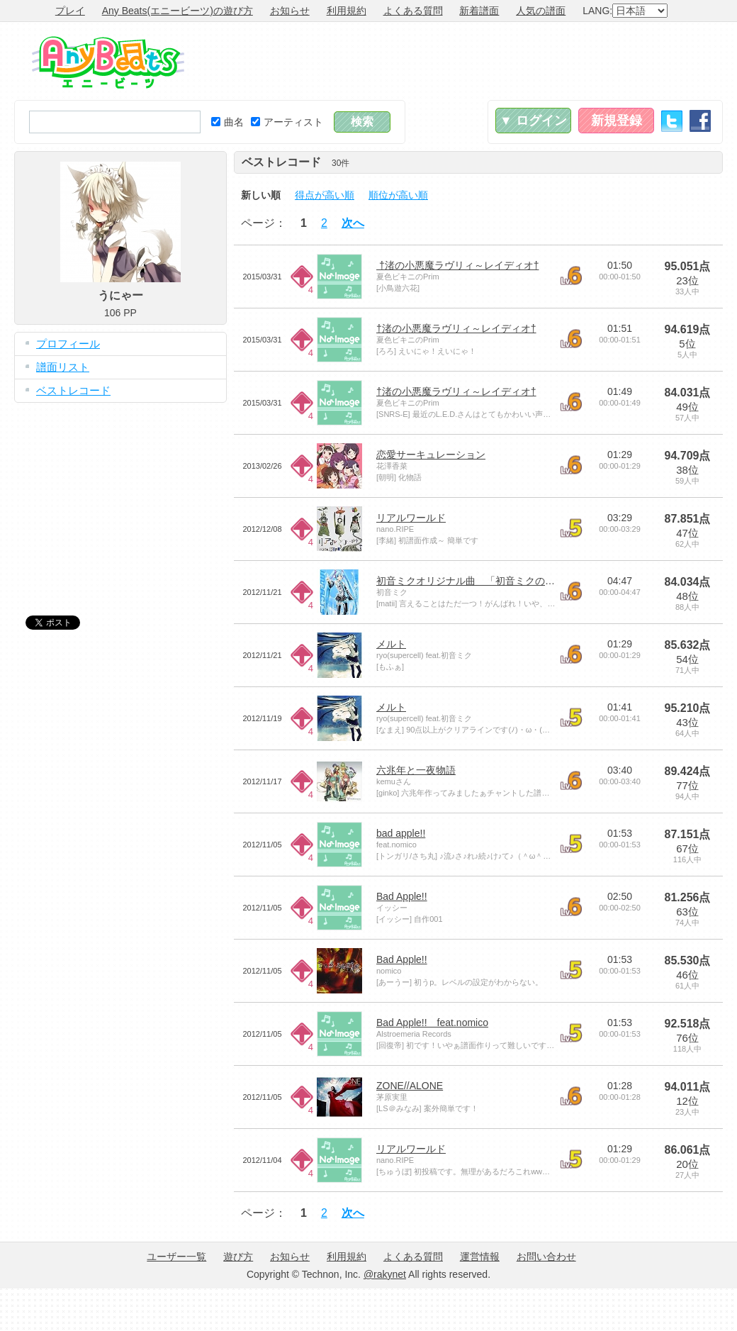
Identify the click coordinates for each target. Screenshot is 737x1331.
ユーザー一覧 (176, 1256)
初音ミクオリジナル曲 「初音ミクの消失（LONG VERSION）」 (523, 580)
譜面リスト (62, 367)
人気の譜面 (541, 10)
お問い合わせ (546, 1256)
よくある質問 (413, 10)
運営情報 (480, 1256)
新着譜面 (479, 10)
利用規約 (346, 10)
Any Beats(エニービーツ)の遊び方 (177, 10)
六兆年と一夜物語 (416, 770)
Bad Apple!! (401, 896)
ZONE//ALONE (409, 1085)
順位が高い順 (398, 195)
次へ (353, 223)
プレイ (70, 10)
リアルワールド (411, 517)
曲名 (227, 122)
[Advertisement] (120, 498)
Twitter (671, 121)
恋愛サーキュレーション (430, 454)
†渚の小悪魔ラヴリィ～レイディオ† (457, 265)
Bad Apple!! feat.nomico (432, 1022)
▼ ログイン (533, 120)
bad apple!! (400, 833)
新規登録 (616, 120)
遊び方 (238, 1256)
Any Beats (108, 62)
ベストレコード (73, 390)
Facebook (700, 121)
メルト (391, 644)
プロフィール (68, 344)
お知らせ (290, 10)
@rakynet (385, 1274)
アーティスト (287, 122)
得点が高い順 (324, 195)
